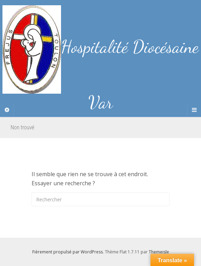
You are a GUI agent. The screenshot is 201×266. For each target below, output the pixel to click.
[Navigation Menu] (194, 110)
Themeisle (159, 252)
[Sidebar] (7, 110)
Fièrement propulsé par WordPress (67, 252)
